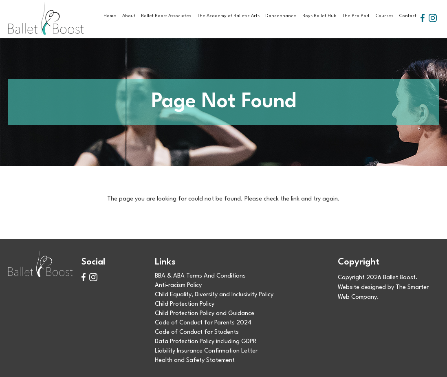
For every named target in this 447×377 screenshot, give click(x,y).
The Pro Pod (355, 16)
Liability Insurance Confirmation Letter (206, 351)
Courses (384, 16)
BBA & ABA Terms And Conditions (200, 276)
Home (109, 16)
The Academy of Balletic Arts (228, 16)
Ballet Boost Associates (166, 16)
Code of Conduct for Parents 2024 (203, 323)
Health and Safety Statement (195, 360)
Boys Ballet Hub (319, 16)
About (128, 16)
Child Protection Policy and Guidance (204, 314)
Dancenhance (280, 16)
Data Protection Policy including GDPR (205, 342)
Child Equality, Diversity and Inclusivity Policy (214, 295)
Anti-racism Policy (178, 285)
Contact (407, 16)
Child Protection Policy (184, 304)
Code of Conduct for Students (197, 332)
